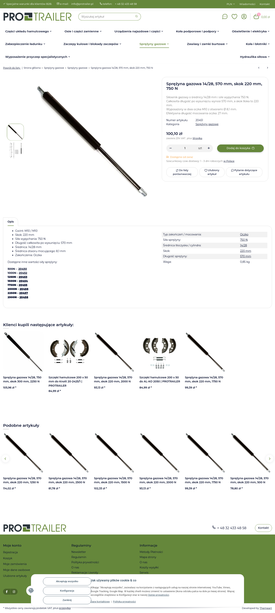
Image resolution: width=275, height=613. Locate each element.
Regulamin (78, 557)
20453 (23, 277)
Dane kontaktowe (99, 601)
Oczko (244, 234)
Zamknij (66, 600)
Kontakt (265, 4)
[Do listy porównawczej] (182, 172)
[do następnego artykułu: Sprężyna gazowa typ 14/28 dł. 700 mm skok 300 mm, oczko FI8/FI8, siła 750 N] (267, 68)
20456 (24, 289)
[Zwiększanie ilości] (209, 148)
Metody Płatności (151, 552)
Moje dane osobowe (16, 570)
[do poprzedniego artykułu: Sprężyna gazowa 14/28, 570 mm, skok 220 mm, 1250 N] (258, 68)
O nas (75, 567)
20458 (23, 297)
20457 (23, 293)
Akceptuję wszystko (66, 581)
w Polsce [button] (229, 160)
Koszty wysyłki (149, 567)
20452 (23, 273)
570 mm (245, 256)
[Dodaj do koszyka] (240, 148)
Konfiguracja (67, 590)
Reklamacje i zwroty (84, 573)
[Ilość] (185, 148)
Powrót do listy (12, 67)
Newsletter (78, 552)
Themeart (266, 608)
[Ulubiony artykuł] (211, 172)
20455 (23, 285)
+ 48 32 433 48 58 (127, 4)
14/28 (243, 245)
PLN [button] (229, 4)
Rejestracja (10, 552)
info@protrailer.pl (83, 4)
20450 (22, 269)
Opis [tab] (11, 221)
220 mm (245, 251)
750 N (243, 240)
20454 (23, 281)
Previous (5, 458)
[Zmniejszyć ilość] (171, 148)
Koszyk (7, 558)
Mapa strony (148, 557)
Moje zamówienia (15, 564)
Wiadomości (247, 4)
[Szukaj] (105, 16)
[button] (234, 17)
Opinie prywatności (158, 595)
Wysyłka (198, 138)
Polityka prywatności (124, 601)
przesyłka (65, 608)
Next (269, 458)
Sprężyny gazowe (207, 124)
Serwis (144, 573)
